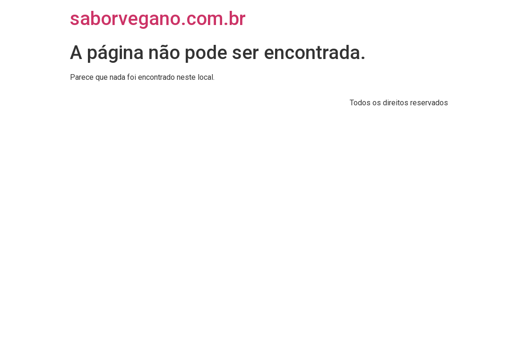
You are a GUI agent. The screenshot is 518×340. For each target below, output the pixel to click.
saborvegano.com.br (158, 19)
